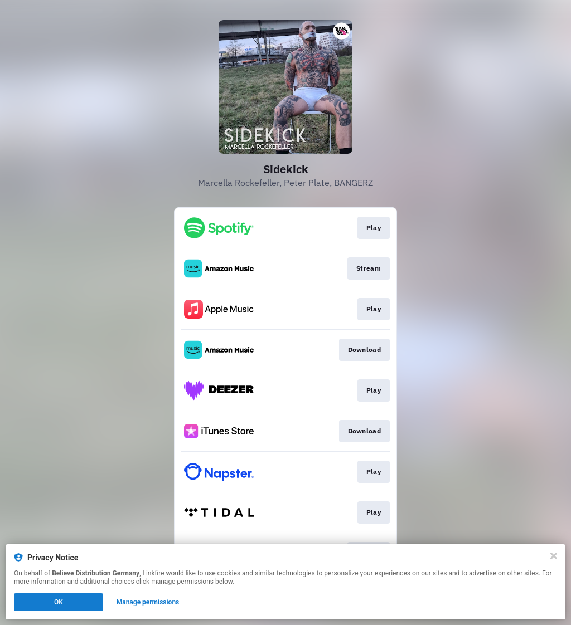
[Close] (554, 556)
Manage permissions (148, 602)
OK (58, 602)
